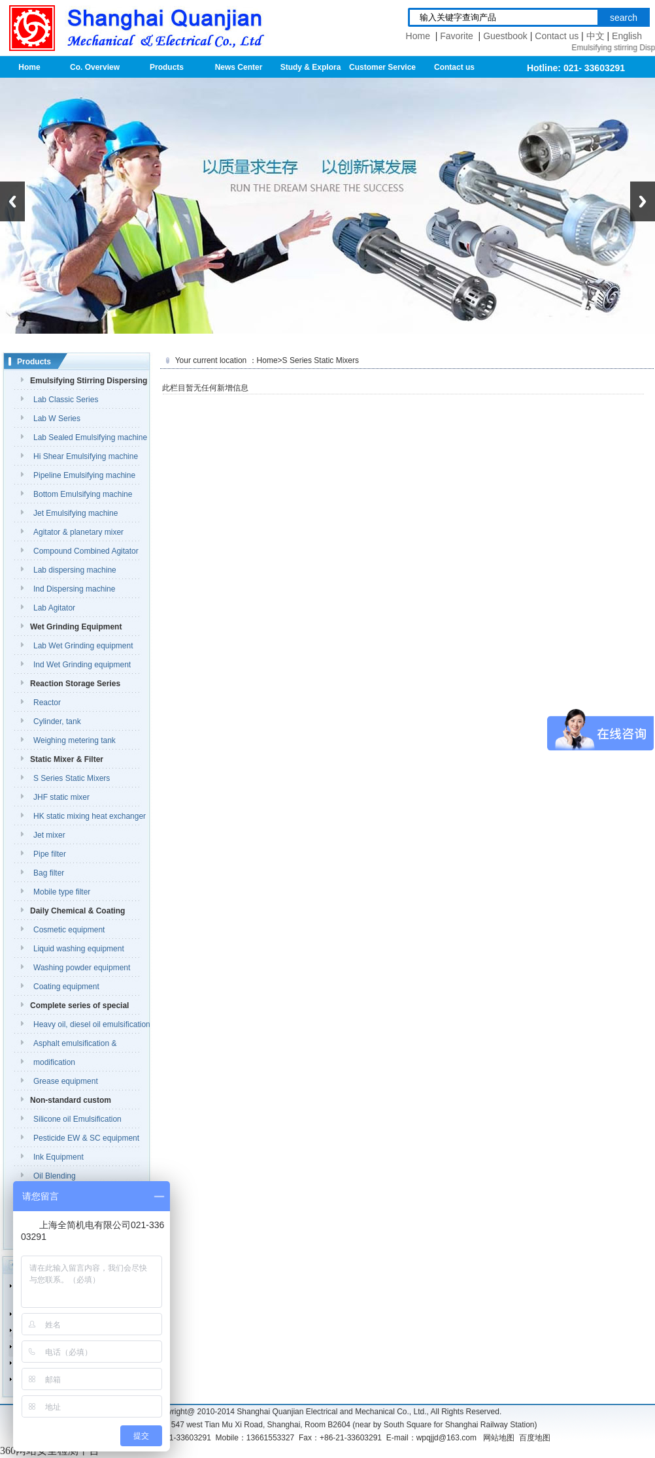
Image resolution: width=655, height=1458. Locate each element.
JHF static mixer (61, 797)
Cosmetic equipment (69, 929)
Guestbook (505, 36)
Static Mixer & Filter (66, 759)
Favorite (457, 36)
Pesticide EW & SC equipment (86, 1138)
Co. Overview (95, 67)
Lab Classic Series (65, 399)
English (627, 36)
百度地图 (534, 1437)
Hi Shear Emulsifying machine (85, 456)
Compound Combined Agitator (86, 551)
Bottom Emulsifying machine (82, 494)
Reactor (47, 702)
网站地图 (498, 1437)
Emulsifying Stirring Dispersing (88, 380)
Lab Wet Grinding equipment (83, 645)
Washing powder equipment (81, 967)
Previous (12, 201)
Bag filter (48, 873)
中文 (595, 36)
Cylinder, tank (57, 721)
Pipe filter (49, 854)
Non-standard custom (70, 1100)
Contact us (557, 36)
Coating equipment (66, 986)
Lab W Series (56, 418)
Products (167, 67)
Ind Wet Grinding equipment (82, 664)
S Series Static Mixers (71, 778)
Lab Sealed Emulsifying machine (90, 437)
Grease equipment (65, 1081)
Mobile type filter (61, 891)
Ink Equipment (58, 1157)
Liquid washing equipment (78, 948)
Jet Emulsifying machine (75, 513)
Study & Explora (310, 67)
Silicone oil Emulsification (77, 1119)
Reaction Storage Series (75, 683)
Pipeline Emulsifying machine (84, 475)
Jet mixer (49, 835)
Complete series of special (79, 1005)
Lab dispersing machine (74, 570)
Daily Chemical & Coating (77, 910)
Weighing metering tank (74, 740)
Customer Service (382, 67)
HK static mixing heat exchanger (89, 816)
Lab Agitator (54, 607)
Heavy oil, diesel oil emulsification (91, 1024)
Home (419, 36)
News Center (239, 67)
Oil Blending (54, 1176)
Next (642, 201)
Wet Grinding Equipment (76, 626)
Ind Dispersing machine (74, 589)
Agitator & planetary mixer (78, 532)
